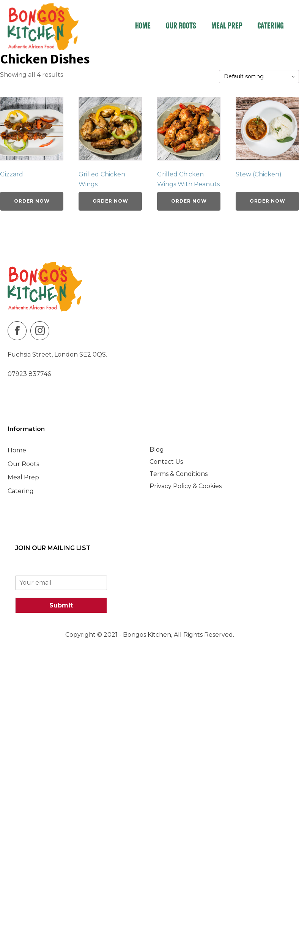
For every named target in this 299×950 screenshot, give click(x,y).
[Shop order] (259, 76)
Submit (61, 605)
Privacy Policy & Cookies (186, 486)
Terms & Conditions (179, 473)
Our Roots (181, 26)
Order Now (32, 201)
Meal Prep (226, 26)
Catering (271, 26)
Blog (157, 449)
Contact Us (166, 461)
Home (143, 26)
